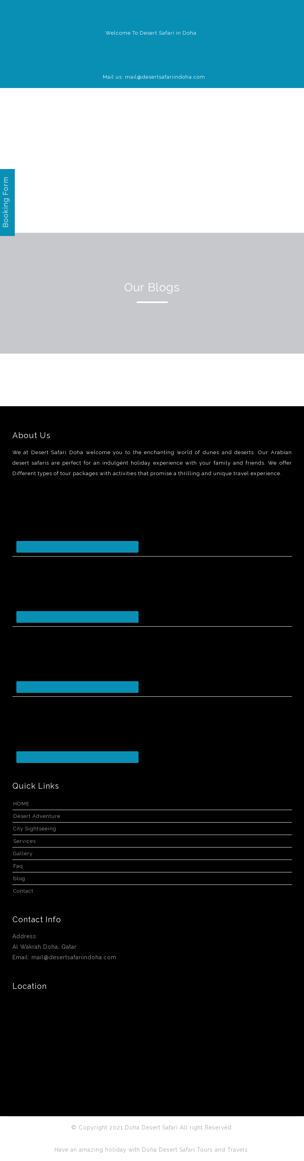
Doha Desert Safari (152, 1127)
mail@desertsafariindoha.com (74, 957)
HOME (21, 804)
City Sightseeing (34, 829)
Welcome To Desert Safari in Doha (151, 33)
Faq (18, 866)
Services (24, 841)
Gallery (23, 853)
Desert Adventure (36, 816)
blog (19, 878)
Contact (23, 891)
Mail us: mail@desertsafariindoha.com (154, 77)
